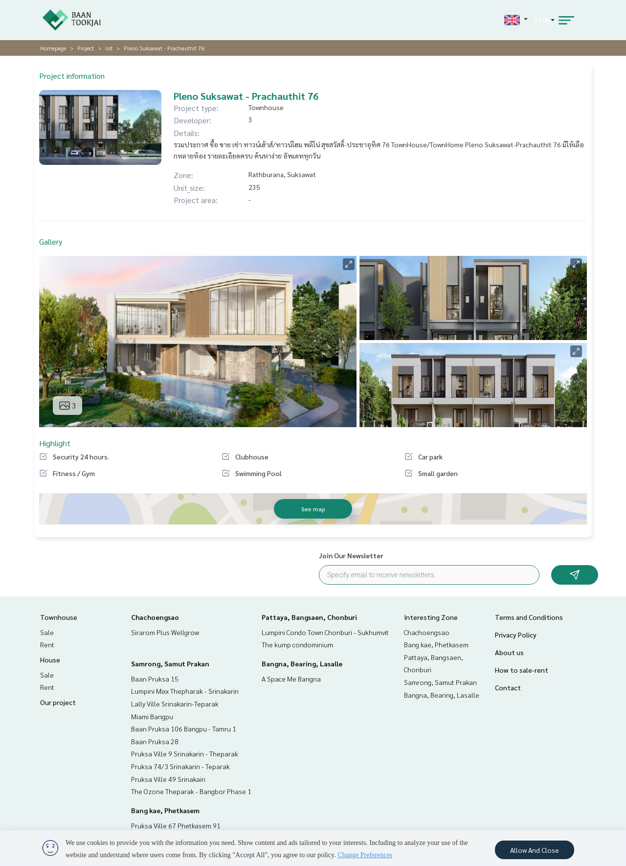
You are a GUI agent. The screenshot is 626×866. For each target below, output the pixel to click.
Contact (508, 687)
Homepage (53, 48)
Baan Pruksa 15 (155, 678)
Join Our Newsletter (351, 555)
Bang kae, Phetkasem (165, 810)
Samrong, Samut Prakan (170, 663)
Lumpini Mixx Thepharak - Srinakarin (185, 690)
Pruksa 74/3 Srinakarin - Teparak (180, 766)
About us (509, 652)
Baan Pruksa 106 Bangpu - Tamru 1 (183, 728)
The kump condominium (297, 644)
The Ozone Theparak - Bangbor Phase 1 (191, 791)
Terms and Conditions (529, 617)
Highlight (54, 443)
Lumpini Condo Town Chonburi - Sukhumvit (325, 632)
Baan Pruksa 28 (155, 741)
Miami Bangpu (152, 716)
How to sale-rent (521, 669)
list (108, 48)
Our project (58, 702)
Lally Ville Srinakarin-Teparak (175, 703)
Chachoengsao (155, 617)
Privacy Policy (516, 634)
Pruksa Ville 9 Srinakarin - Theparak (184, 753)
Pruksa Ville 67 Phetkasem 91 (176, 825)
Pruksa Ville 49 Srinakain (168, 779)
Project (85, 48)
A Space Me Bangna (291, 678)
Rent (47, 644)
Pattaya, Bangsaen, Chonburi (309, 617)
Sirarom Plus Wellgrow (165, 632)
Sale (47, 632)
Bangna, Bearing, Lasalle (302, 663)
